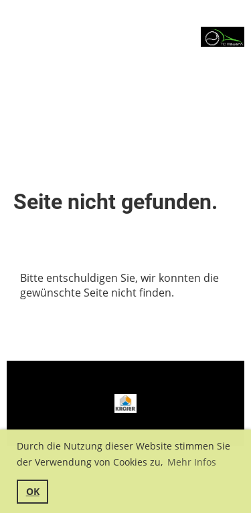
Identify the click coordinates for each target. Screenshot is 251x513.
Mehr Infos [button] (191, 462)
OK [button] (32, 491)
